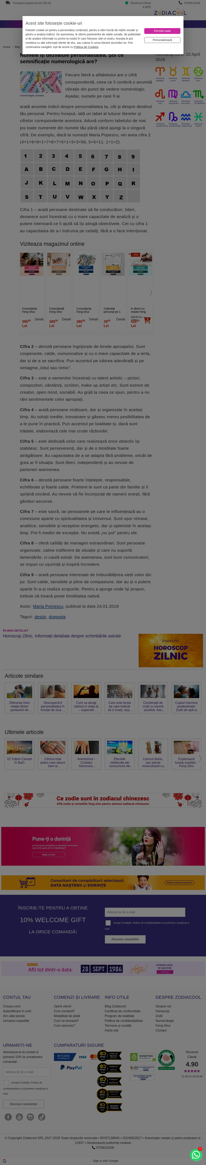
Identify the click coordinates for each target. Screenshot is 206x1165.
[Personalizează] (162, 40)
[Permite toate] (162, 31)
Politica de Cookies (86, 47)
